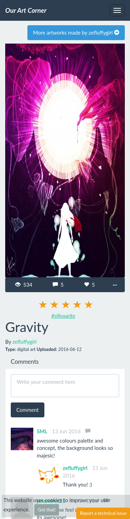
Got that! (46, 509)
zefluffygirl (24, 342)
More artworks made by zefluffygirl (76, 32)
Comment (27, 410)
